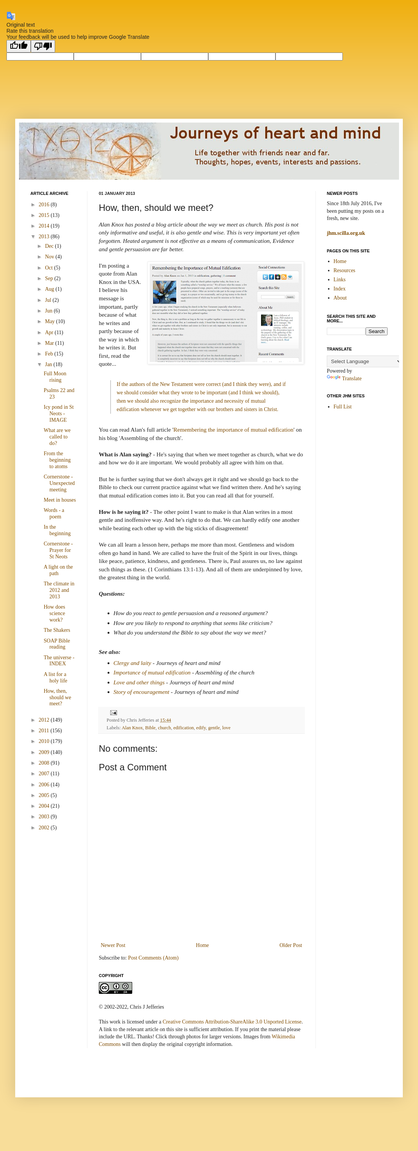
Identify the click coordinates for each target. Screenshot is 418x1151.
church (164, 727)
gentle (214, 727)
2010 (45, 741)
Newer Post (113, 945)
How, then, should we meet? (57, 697)
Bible (150, 727)
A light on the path (58, 570)
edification (183, 727)
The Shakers (57, 630)
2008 (45, 763)
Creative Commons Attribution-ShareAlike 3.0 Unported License (232, 1022)
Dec (50, 246)
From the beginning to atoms (57, 460)
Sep (49, 278)
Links (340, 279)
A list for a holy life (55, 677)
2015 (45, 215)
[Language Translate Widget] (364, 361)
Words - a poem (54, 513)
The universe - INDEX (59, 661)
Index (340, 289)
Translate (344, 378)
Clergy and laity (132, 663)
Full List (343, 407)
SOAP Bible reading (57, 644)
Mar (50, 343)
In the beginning (57, 530)
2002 (45, 828)
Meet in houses (60, 500)
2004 (45, 806)
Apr (49, 332)
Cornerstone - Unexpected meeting (59, 483)
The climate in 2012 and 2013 (59, 590)
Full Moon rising (55, 377)
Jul (48, 300)
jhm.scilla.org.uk (346, 233)
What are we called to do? (57, 436)
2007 (45, 773)
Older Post (291, 945)
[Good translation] (18, 46)
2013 (45, 236)
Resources (345, 270)
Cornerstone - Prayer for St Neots (58, 550)
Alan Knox (132, 727)
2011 (45, 730)
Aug (50, 289)
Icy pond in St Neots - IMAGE (59, 413)
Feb (49, 354)
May (50, 321)
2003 (45, 816)
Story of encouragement (141, 692)
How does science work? (54, 613)
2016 (45, 204)
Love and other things (139, 682)
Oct (49, 268)
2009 (45, 752)
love (226, 727)
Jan (49, 364)
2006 (45, 785)
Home (202, 945)
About (340, 298)
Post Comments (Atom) (153, 958)
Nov (50, 257)
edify (201, 727)
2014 (45, 226)
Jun (49, 311)
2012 (45, 720)
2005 (45, 795)
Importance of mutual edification (152, 672)
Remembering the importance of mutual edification (233, 429)
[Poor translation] (43, 46)
